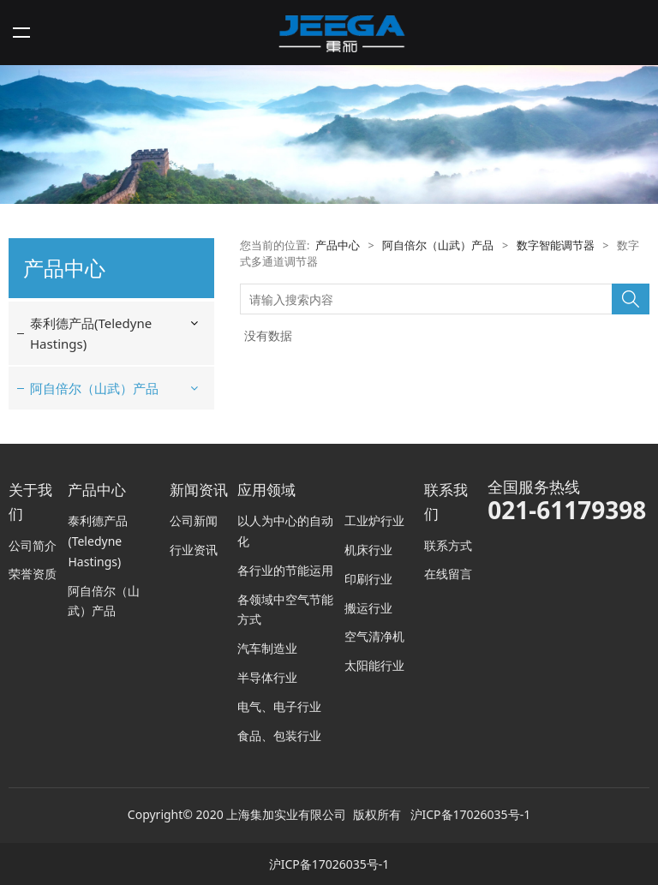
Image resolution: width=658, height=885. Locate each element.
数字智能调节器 (556, 245)
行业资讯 (194, 549)
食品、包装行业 (279, 735)
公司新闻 (194, 520)
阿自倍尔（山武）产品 (94, 388)
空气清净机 (374, 636)
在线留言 (448, 573)
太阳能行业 (374, 665)
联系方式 (448, 545)
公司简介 (33, 545)
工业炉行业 (374, 520)
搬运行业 (368, 608)
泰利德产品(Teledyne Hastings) (91, 333)
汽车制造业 (267, 648)
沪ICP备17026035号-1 (470, 814)
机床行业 (368, 549)
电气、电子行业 (279, 706)
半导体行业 (267, 677)
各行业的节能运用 (285, 570)
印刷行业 (368, 579)
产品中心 (337, 245)
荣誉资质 (33, 573)
